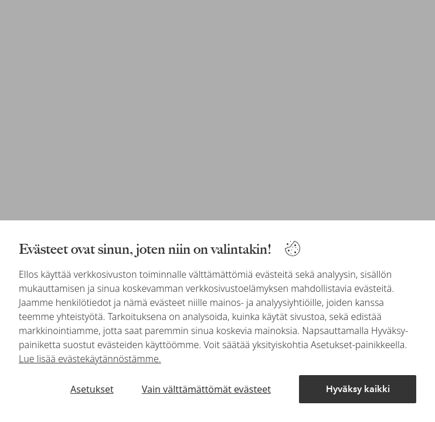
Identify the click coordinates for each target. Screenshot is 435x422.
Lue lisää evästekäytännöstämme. (90, 358)
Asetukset (92, 389)
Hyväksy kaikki (358, 388)
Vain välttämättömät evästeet (206, 389)
